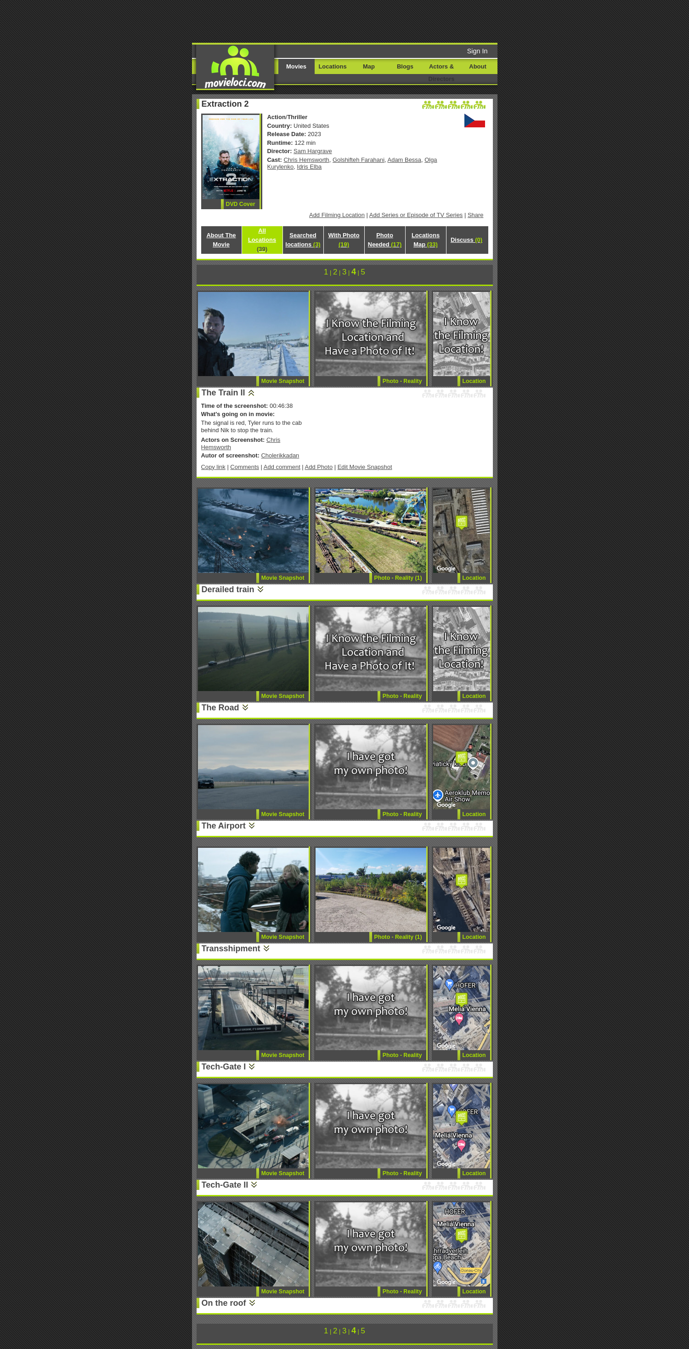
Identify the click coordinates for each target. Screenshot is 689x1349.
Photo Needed (384, 240)
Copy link (213, 466)
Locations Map (426, 240)
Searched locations (302, 240)
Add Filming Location (337, 214)
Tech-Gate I (224, 1066)
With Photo (343, 240)
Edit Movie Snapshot (365, 466)
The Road (220, 707)
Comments (244, 466)
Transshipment (231, 948)
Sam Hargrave (313, 151)
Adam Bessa (404, 159)
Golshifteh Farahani (358, 159)
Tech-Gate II (225, 1184)
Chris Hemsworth (306, 159)
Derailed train (228, 589)
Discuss (466, 239)
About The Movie (221, 240)
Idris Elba (309, 166)
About (477, 66)
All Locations (262, 239)
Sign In (477, 51)
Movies (296, 66)
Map (369, 66)
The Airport (224, 825)
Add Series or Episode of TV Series (416, 214)
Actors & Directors (442, 72)
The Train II (223, 392)
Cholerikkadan (280, 455)
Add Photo (319, 466)
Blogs (405, 66)
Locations (332, 66)
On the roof (224, 1303)
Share (476, 214)
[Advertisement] (415, 20)
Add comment (282, 466)
